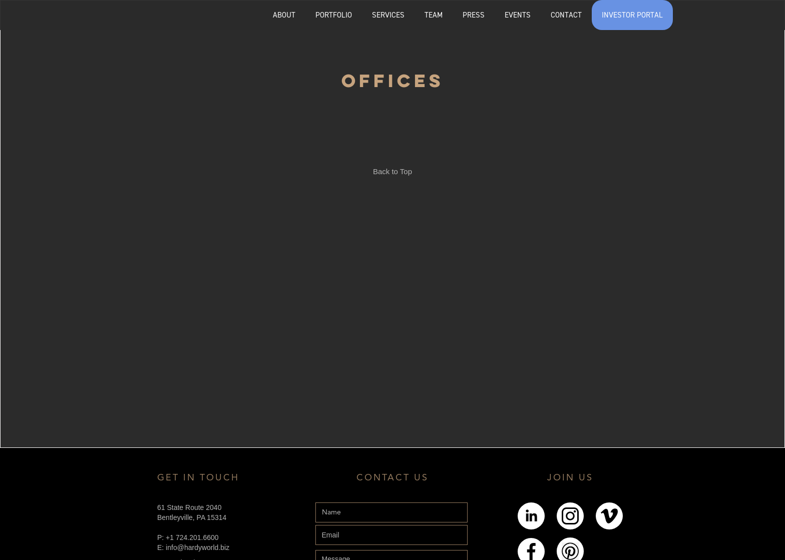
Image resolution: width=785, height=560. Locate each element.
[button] (333, 15)
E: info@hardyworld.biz (193, 547)
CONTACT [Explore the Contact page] (566, 15)
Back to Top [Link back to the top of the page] (392, 171)
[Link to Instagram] (570, 515)
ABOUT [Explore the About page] (284, 15)
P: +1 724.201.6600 (188, 537)
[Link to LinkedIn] (531, 515)
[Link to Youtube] (609, 515)
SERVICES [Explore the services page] (388, 15)
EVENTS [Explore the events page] (518, 15)
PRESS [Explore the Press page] (474, 15)
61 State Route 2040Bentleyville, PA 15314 (191, 512)
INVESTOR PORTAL (632, 15)
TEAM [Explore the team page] (434, 15)
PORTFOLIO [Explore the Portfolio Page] (333, 15)
